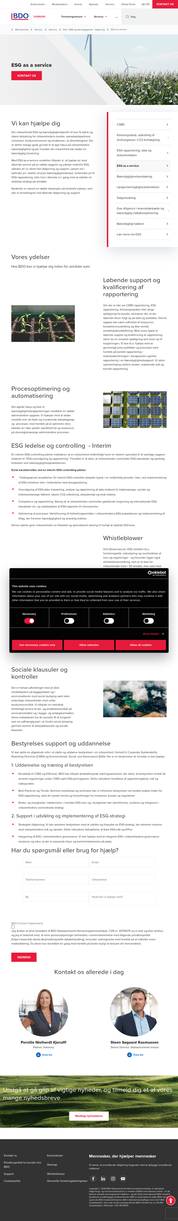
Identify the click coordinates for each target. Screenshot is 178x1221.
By (27, 902)
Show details (151, 633)
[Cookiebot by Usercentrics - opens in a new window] (150, 573)
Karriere (110, 4)
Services (99, 16)
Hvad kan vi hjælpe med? (107, 902)
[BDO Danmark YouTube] (123, 1178)
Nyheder (94, 4)
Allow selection (89, 644)
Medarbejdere (59, 4)
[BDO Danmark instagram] (113, 1178)
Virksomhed (99, 885)
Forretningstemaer (72, 16)
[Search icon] (127, 16)
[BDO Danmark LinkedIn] (103, 1178)
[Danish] (143, 4)
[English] (148, 4)
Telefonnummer (35, 885)
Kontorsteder (38, 4)
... (116, 16)
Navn (28, 867)
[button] (165, 4)
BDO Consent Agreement (27, 928)
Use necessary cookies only (37, 644)
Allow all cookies (141, 644)
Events (78, 4)
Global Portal (128, 4)
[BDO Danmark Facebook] (93, 1178)
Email (95, 867)
